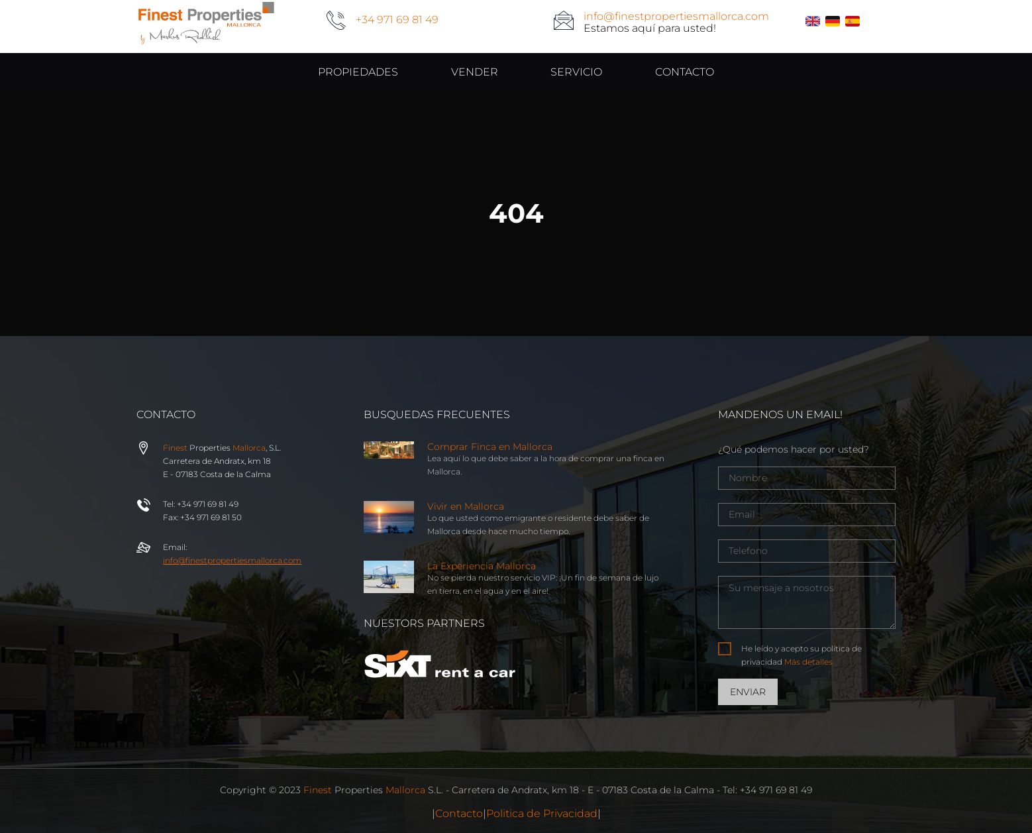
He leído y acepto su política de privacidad (801, 655)
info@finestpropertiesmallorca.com (676, 17)
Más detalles (808, 662)
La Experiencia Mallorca (481, 566)
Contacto (459, 813)
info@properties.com (232, 560)
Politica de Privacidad (541, 813)
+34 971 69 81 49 (397, 19)
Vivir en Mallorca (465, 506)
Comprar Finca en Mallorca (489, 446)
